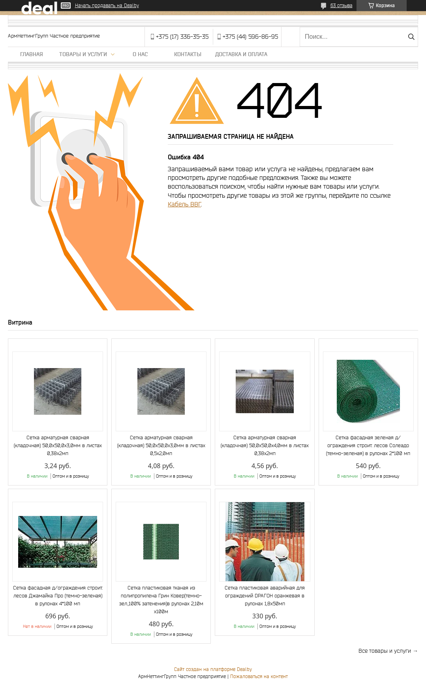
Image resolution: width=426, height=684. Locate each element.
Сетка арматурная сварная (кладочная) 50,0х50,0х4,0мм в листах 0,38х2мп (265, 445)
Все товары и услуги (384, 651)
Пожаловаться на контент (259, 676)
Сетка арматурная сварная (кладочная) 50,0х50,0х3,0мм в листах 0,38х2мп (58, 445)
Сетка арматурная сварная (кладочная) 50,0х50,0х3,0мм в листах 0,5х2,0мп (161, 445)
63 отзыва (341, 5)
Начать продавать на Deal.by (107, 5)
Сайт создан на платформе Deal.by (213, 669)
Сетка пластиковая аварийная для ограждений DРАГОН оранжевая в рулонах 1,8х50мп (265, 596)
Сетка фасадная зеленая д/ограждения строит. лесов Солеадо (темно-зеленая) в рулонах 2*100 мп (368, 445)
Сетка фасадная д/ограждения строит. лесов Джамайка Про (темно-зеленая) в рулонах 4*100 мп (58, 596)
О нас (140, 54)
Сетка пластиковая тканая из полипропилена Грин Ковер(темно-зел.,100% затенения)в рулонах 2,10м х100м (161, 599)
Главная (31, 54)
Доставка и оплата (241, 54)
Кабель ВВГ (184, 204)
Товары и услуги (83, 54)
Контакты (187, 54)
